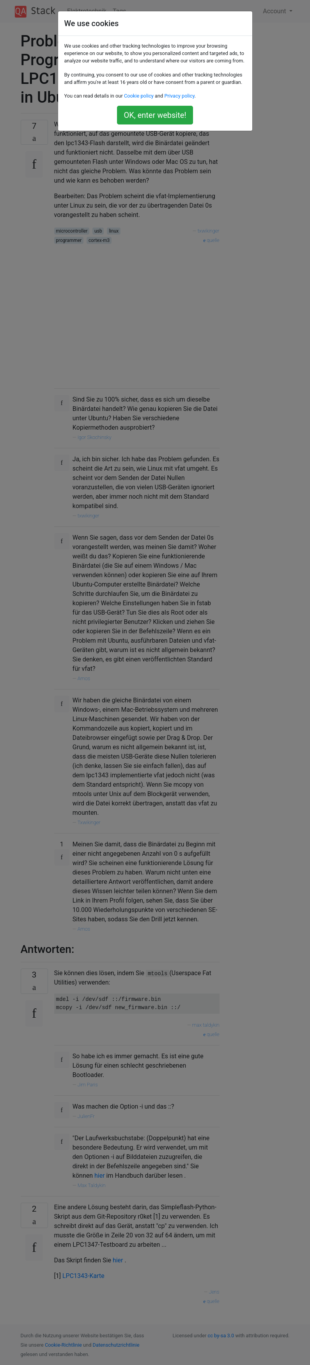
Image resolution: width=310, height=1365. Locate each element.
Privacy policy (179, 96)
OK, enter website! (155, 115)
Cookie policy (139, 96)
